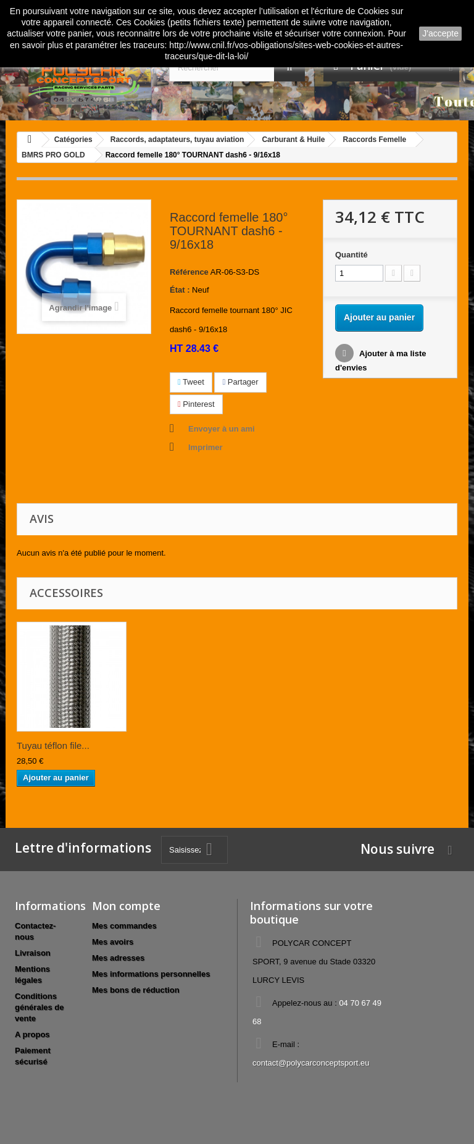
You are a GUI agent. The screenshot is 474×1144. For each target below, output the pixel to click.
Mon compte (126, 905)
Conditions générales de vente (39, 1007)
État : (180, 289)
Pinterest (196, 404)
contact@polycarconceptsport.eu (311, 1062)
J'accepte (440, 33)
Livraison (33, 953)
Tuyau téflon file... (53, 745)
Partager (240, 381)
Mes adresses (118, 957)
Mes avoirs (112, 941)
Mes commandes (124, 925)
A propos (32, 1034)
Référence (189, 272)
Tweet (191, 381)
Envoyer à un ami (221, 428)
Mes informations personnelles (151, 974)
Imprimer (205, 447)
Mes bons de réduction (136, 990)
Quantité (351, 254)
